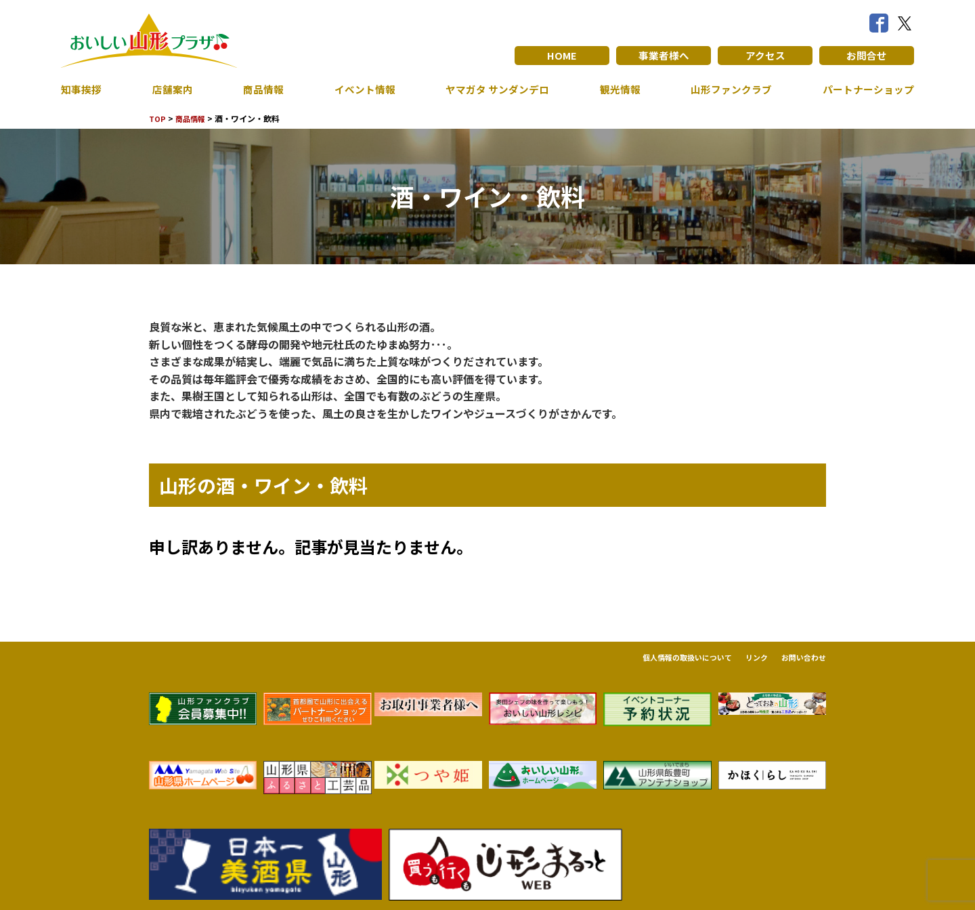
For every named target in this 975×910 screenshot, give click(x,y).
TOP (158, 118)
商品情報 (260, 89)
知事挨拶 (82, 89)
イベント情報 (360, 89)
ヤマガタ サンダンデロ (494, 89)
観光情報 (616, 89)
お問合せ (866, 55)
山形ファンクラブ (728, 89)
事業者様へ (663, 55)
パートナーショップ (865, 89)
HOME (562, 55)
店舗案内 (171, 89)
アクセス (765, 55)
